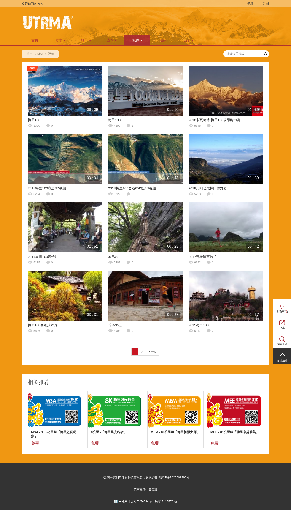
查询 (112, 40)
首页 (34, 40)
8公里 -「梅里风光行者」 (109, 432)
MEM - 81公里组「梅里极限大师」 (175, 432)
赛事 (60, 40)
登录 (250, 3)
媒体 (137, 40)
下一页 (152, 352)
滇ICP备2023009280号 (174, 477)
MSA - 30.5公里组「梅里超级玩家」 (53, 434)
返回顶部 (282, 360)
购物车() (282, 311)
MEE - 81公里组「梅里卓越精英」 (234, 432)
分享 (282, 327)
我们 (189, 40)
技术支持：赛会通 (145, 489)
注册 (266, 3)
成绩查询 (282, 344)
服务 (162, 40)
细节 (86, 40)
